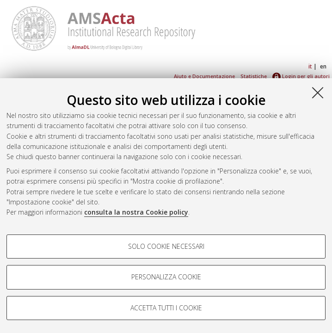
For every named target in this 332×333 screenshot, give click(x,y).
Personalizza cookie (166, 276)
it (310, 66)
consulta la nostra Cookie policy (136, 212)
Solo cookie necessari (166, 246)
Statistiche (253, 76)
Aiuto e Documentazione (204, 76)
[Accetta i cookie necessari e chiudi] (317, 92)
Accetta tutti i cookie (166, 307)
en (323, 66)
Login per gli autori (301, 76)
